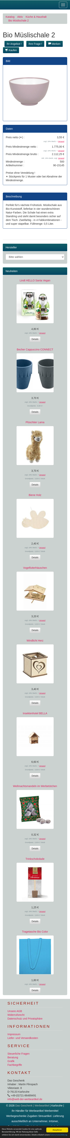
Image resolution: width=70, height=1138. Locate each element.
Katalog (10, 16)
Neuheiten (12, 271)
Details (35, 339)
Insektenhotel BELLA (35, 713)
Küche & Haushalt (36, 16)
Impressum (13, 1034)
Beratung (12, 1057)
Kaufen (11, 50)
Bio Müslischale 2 (18, 20)
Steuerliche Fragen (18, 1053)
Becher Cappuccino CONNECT (35, 349)
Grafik (10, 1061)
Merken (54, 43)
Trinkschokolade (35, 858)
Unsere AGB (14, 1011)
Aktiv (20, 16)
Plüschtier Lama (35, 422)
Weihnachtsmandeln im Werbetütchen (35, 786)
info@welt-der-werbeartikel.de (24, 1099)
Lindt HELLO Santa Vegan (35, 280)
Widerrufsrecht (15, 1014)
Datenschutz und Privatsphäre (25, 1018)
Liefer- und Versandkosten (22, 1037)
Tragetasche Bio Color (35, 931)
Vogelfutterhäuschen (35, 567)
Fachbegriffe (14, 1064)
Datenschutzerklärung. (59, 1135)
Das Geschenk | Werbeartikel (32, 1105)
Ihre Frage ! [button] (35, 43)
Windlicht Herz (35, 640)
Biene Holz (35, 495)
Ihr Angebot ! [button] (14, 43)
